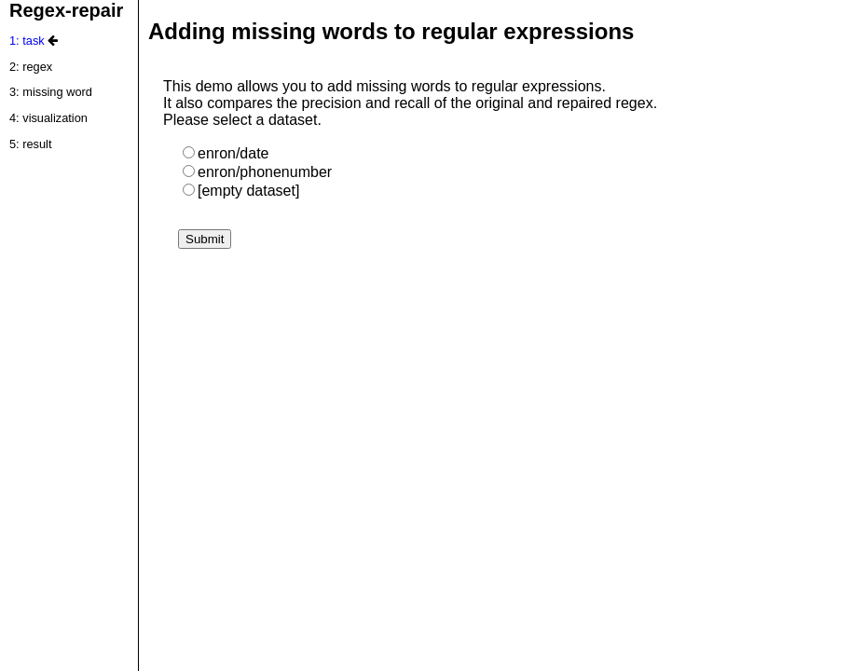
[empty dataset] (241, 191)
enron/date (226, 153)
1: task (27, 41)
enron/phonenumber (257, 172)
